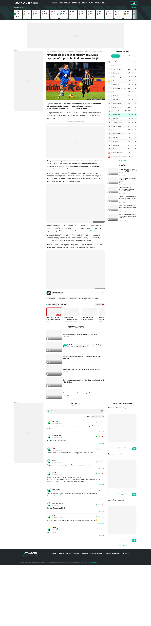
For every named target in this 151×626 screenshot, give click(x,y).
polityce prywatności (93, 562)
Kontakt (54, 553)
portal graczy (126, 553)
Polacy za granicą (62, 298)
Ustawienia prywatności (97, 553)
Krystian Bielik (51, 298)
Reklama (68, 553)
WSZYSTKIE (134, 8)
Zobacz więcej (122, 144)
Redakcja (61, 553)
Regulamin (76, 553)
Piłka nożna (60, 51)
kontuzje (95, 298)
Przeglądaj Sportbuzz (122, 545)
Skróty (84, 3)
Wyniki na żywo (64, 3)
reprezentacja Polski (84, 298)
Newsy (54, 3)
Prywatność (84, 553)
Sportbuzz (76, 3)
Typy (91, 3)
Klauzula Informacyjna (113, 553)
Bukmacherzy (101, 3)
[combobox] (98, 416)
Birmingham (73, 298)
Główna (48, 51)
